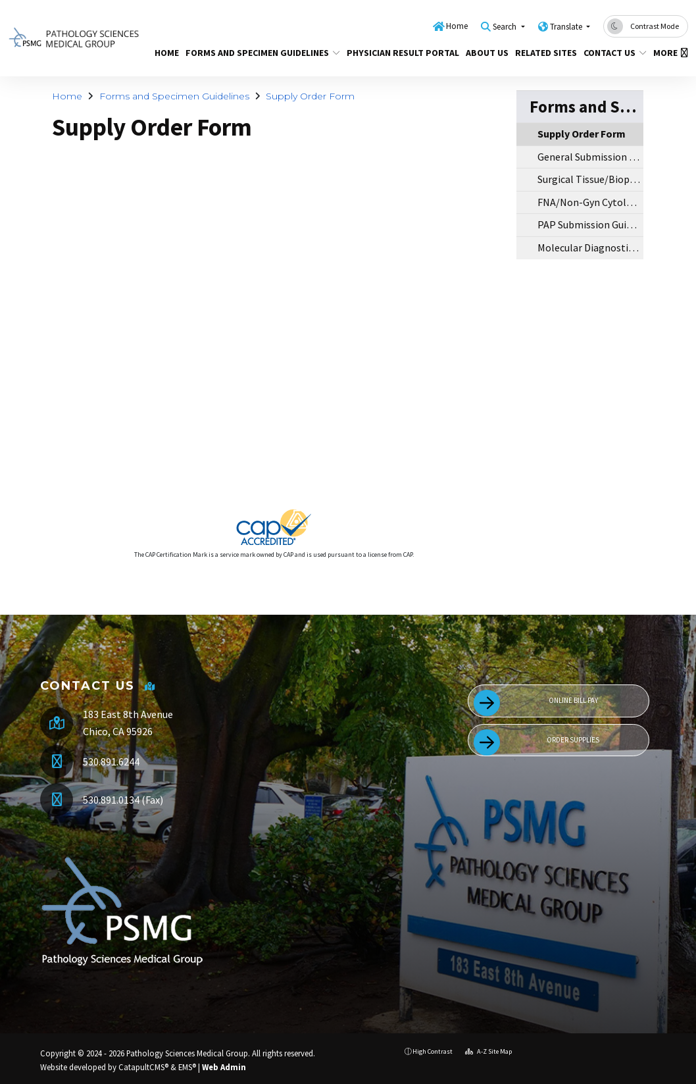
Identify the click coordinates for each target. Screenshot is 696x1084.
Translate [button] (567, 26)
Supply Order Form (310, 96)
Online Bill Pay (536, 703)
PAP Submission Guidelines (590, 224)
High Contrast (432, 1051)
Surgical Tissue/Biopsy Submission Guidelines (590, 179)
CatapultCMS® (143, 1067)
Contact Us (611, 53)
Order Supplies (536, 742)
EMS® (187, 1067)
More (668, 53)
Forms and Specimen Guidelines (255, 53)
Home (457, 26)
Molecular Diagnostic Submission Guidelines (590, 247)
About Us (485, 53)
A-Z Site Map (488, 1051)
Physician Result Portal (397, 53)
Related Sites (542, 53)
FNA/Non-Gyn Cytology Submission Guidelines (590, 202)
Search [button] (505, 26)
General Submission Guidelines (590, 156)
